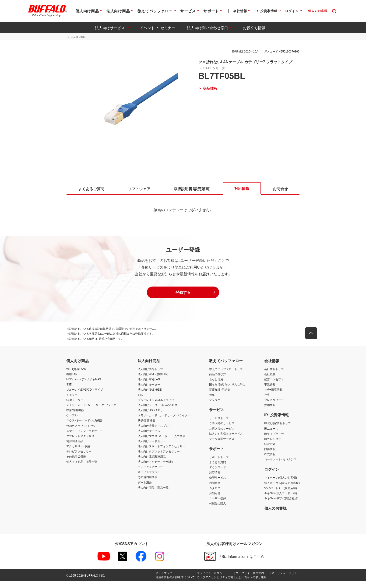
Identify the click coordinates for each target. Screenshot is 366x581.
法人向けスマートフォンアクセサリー (161, 446)
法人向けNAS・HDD (150, 390)
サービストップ (219, 418)
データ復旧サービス (221, 439)
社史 (267, 395)
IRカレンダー (272, 439)
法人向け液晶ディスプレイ (154, 426)
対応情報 (214, 473)
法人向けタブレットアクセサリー (159, 451)
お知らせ (214, 493)
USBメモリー (74, 400)
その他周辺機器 (76, 457)
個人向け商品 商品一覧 (81, 462)
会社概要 (269, 374)
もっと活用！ (217, 379)
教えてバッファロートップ (226, 369)
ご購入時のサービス (221, 423)
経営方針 (269, 444)
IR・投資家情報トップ (277, 423)
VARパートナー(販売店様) (280, 488)
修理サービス (217, 478)
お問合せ (214, 483)
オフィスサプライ (149, 472)
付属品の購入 (217, 503)
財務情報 (269, 449)
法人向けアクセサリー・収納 (155, 462)
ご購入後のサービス (221, 429)
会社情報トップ (274, 369)
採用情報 (269, 405)
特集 (212, 395)
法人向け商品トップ (150, 369)
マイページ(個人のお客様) (280, 478)
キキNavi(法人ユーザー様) (280, 493)
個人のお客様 (275, 508)
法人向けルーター (149, 384)
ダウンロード (217, 468)
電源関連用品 (74, 441)
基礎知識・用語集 (219, 390)
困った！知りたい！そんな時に (227, 384)
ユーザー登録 (217, 498)
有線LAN (71, 374)
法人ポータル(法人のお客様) (282, 483)
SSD (69, 384)
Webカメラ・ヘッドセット (82, 426)
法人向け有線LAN (149, 379)
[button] (183, 292)
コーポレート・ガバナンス (280, 459)
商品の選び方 (217, 374)
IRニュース (271, 429)
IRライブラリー (274, 434)
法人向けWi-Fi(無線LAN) (153, 374)
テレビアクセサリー (79, 451)
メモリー (71, 395)
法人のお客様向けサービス (226, 434)
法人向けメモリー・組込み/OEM (157, 405)
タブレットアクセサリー (81, 436)
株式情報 (269, 454)
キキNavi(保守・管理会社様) (281, 498)
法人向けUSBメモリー (152, 410)
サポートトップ (219, 457)
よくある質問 (217, 462)
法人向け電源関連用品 (152, 457)
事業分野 (269, 384)
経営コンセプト (274, 379)
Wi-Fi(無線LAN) (76, 369)
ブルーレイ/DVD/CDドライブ (84, 390)
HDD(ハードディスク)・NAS (83, 379)
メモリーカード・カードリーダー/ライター (92, 405)
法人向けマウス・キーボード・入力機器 (161, 436)
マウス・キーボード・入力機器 (84, 421)
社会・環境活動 (273, 390)
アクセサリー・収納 (78, 446)
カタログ (214, 488)
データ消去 (145, 482)
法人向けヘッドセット (152, 441)
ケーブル (71, 415)
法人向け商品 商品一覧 (153, 488)
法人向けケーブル (149, 431)
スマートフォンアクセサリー (84, 431)
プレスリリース (274, 400)
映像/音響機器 (75, 410)
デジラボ (214, 400)
